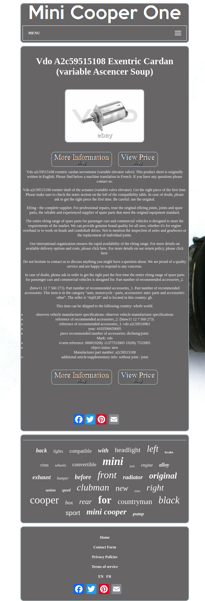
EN (101, 576)
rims (44, 465)
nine (137, 491)
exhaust (42, 477)
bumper (63, 478)
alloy (164, 465)
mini (113, 461)
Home (105, 537)
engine (147, 465)
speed (66, 490)
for (104, 500)
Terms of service (105, 566)
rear (85, 501)
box (69, 503)
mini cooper (106, 511)
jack (132, 466)
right (155, 487)
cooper (44, 500)
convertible (84, 465)
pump (138, 513)
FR (108, 576)
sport (73, 512)
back (41, 450)
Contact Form (104, 547)
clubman (93, 487)
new (122, 488)
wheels (60, 465)
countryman (135, 502)
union (51, 490)
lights (58, 451)
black (169, 500)
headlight (128, 450)
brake (169, 452)
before (83, 476)
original (163, 475)
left (153, 449)
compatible (80, 451)
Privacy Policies (104, 557)
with (103, 450)
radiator (133, 477)
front (106, 474)
